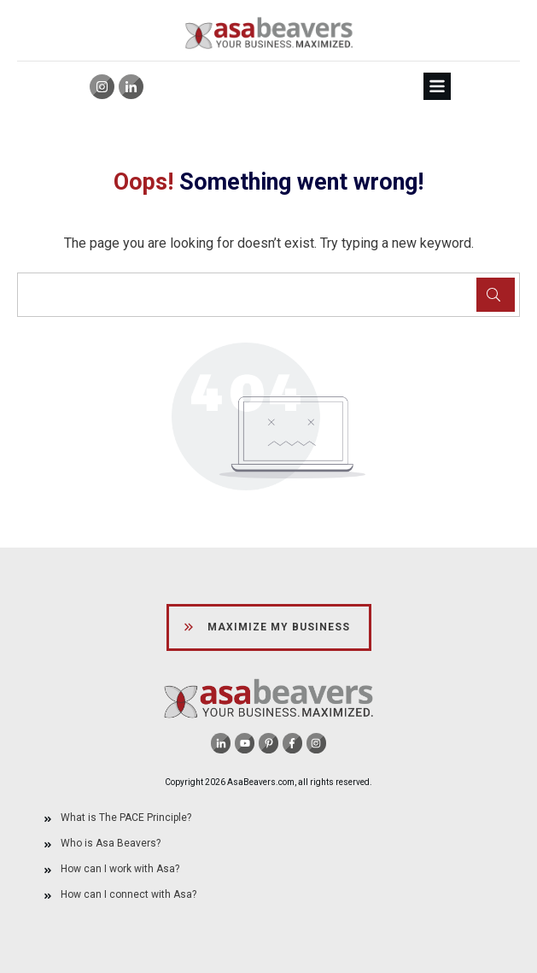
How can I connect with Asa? (128, 894)
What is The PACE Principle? (126, 818)
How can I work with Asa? (120, 869)
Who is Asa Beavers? (111, 843)
